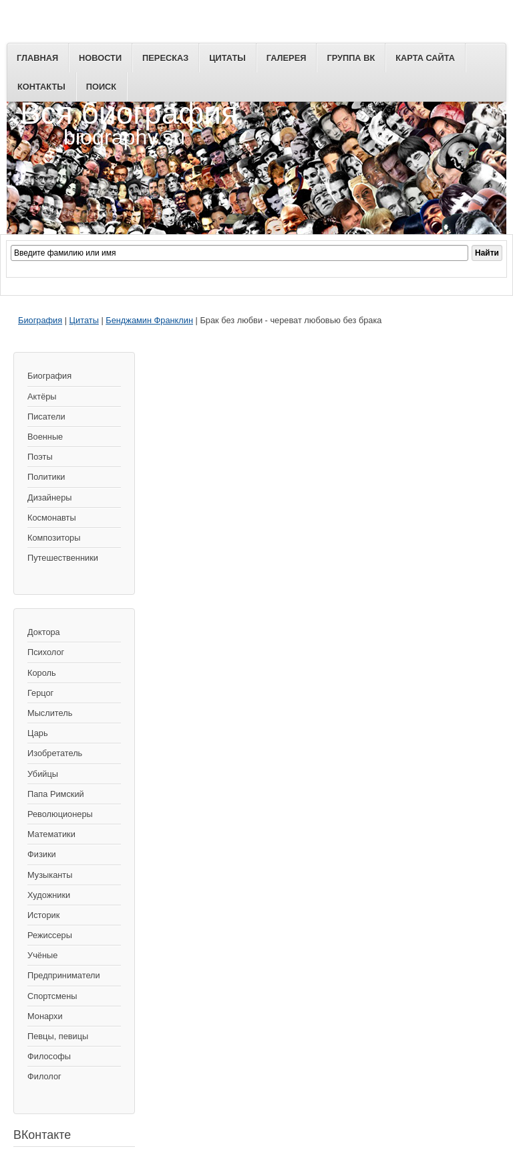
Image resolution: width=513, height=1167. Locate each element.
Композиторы (53, 538)
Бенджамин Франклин (149, 320)
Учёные (42, 955)
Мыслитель (49, 713)
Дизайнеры (49, 497)
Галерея (287, 58)
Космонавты (51, 518)
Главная (37, 58)
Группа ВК (351, 58)
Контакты (41, 87)
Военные (45, 437)
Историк (43, 915)
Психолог (45, 652)
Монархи (45, 1016)
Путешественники (62, 558)
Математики (51, 834)
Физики (41, 854)
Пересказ (165, 58)
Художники (48, 895)
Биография (40, 320)
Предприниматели (63, 975)
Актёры (42, 396)
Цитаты (227, 58)
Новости (100, 58)
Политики (46, 477)
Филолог (44, 1076)
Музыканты (49, 875)
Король (41, 673)
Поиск (101, 87)
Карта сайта (425, 58)
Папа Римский (55, 794)
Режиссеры (49, 935)
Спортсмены (52, 996)
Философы (49, 1056)
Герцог (40, 693)
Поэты (40, 457)
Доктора (43, 632)
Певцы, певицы (57, 1036)
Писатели (46, 417)
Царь (37, 733)
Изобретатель (54, 753)
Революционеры (60, 814)
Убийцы (42, 774)
